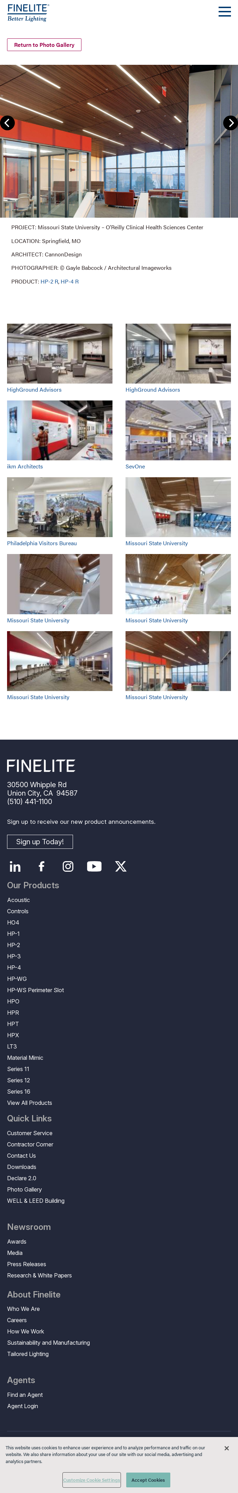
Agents (21, 1380)
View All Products (29, 1102)
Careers (17, 1320)
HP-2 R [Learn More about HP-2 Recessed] (49, 281)
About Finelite (34, 1295)
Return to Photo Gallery (44, 45)
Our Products (33, 885)
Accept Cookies (148, 1479)
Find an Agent (25, 1394)
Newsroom (29, 1227)
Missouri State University (157, 543)
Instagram (68, 866)
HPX (13, 1035)
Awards (16, 1241)
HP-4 (14, 967)
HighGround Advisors (34, 389)
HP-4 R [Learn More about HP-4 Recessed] (70, 281)
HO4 (13, 922)
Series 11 (18, 1068)
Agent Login (22, 1406)
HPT (13, 1023)
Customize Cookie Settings (91, 1479)
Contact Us (21, 1155)
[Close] (226, 1448)
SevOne (135, 466)
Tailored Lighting (28, 1353)
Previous (7, 123)
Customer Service (30, 1133)
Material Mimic (25, 1057)
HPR (13, 1012)
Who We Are (23, 1308)
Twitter (121, 866)
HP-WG (17, 978)
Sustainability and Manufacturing (48, 1342)
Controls (18, 911)
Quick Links (29, 1119)
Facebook (41, 866)
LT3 (12, 1046)
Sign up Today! (40, 842)
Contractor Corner (30, 1144)
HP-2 (13, 944)
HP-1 (13, 933)
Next (230, 123)
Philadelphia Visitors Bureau (42, 543)
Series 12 (18, 1080)
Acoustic (18, 899)
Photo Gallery (24, 1189)
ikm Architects (25, 466)
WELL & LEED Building (36, 1200)
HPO (13, 1001)
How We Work (25, 1331)
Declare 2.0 (21, 1178)
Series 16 (18, 1091)
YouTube (94, 866)
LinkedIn (15, 866)
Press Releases (26, 1264)
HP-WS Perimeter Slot (35, 990)
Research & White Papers (39, 1275)
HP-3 (14, 956)
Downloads (21, 1166)
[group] (119, 174)
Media (15, 1252)
